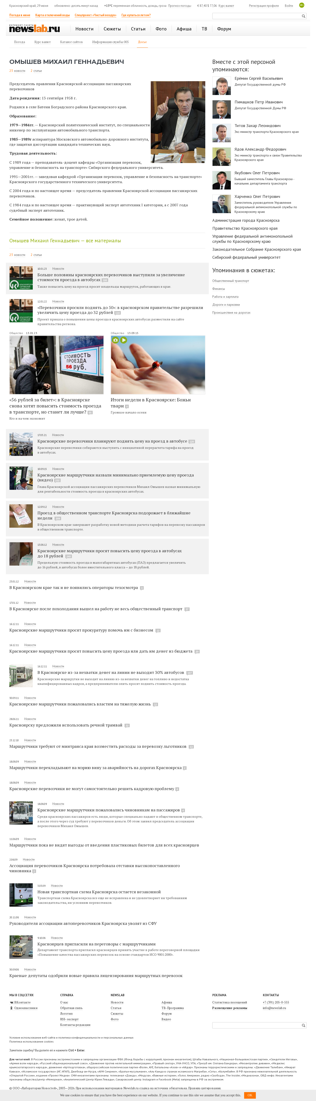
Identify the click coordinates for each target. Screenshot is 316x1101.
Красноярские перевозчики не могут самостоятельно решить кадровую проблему (94, 788)
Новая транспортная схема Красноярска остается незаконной (99, 891)
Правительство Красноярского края (245, 228)
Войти (289, 6)
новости (19, 71)
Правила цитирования (204, 1088)
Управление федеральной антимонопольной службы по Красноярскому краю (252, 238)
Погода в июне (19, 15)
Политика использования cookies (31, 1041)
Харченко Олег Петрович (257, 196)
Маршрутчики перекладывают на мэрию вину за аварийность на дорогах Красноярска (98, 767)
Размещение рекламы (229, 1008)
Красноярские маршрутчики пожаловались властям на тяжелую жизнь (83, 704)
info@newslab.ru (274, 1008)
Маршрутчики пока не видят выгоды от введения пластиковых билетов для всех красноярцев (104, 845)
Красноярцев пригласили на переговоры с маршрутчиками (96, 944)
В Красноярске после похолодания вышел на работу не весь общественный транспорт (99, 608)
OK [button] (250, 1095)
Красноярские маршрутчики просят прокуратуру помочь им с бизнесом (85, 630)
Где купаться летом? (136, 15)
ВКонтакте (20, 1002)
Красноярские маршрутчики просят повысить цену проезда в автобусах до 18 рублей (109, 553)
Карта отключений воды (52, 15)
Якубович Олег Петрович (257, 172)
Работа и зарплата (225, 296)
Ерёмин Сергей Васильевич (259, 78)
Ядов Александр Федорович (260, 149)
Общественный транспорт (230, 281)
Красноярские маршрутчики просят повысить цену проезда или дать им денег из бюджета (104, 651)
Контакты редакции (75, 1025)
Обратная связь (71, 1008)
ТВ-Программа (173, 1008)
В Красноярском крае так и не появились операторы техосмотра (76, 587)
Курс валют (226, 6)
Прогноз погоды (179, 6)
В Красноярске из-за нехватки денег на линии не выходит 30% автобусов (115, 672)
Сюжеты (117, 1013)
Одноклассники (23, 1008)
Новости (58, 268)
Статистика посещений (229, 1002)
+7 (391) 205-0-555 (276, 1002)
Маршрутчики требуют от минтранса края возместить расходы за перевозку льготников (101, 746)
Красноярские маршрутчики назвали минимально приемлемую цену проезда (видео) (115, 477)
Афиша (167, 1002)
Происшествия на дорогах (231, 312)
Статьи (116, 1008)
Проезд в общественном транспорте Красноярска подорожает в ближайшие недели (114, 515)
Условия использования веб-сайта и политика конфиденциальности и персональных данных (71, 1037)
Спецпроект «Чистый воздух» (95, 15)
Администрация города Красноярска (245, 220)
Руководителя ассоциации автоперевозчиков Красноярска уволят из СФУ (83, 923)
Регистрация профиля (264, 6)
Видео (166, 1019)
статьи (37, 71)
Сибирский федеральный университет (246, 257)
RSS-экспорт (69, 1019)
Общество (16, 333)
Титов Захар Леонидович (258, 125)
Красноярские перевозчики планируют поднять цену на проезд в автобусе (116, 441)
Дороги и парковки (226, 304)
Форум (167, 1013)
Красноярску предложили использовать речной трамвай (69, 725)
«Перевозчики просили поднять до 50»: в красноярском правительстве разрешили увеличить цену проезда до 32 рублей (120, 310)
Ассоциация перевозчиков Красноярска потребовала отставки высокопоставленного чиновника (94, 868)
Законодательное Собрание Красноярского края (256, 249)
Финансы (218, 289)
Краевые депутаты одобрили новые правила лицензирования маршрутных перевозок (96, 975)
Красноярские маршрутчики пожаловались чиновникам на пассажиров (111, 810)
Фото (115, 1019)
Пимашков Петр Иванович (259, 102)
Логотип (66, 1013)
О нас (64, 1002)
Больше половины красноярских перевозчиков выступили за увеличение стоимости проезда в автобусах (111, 277)
